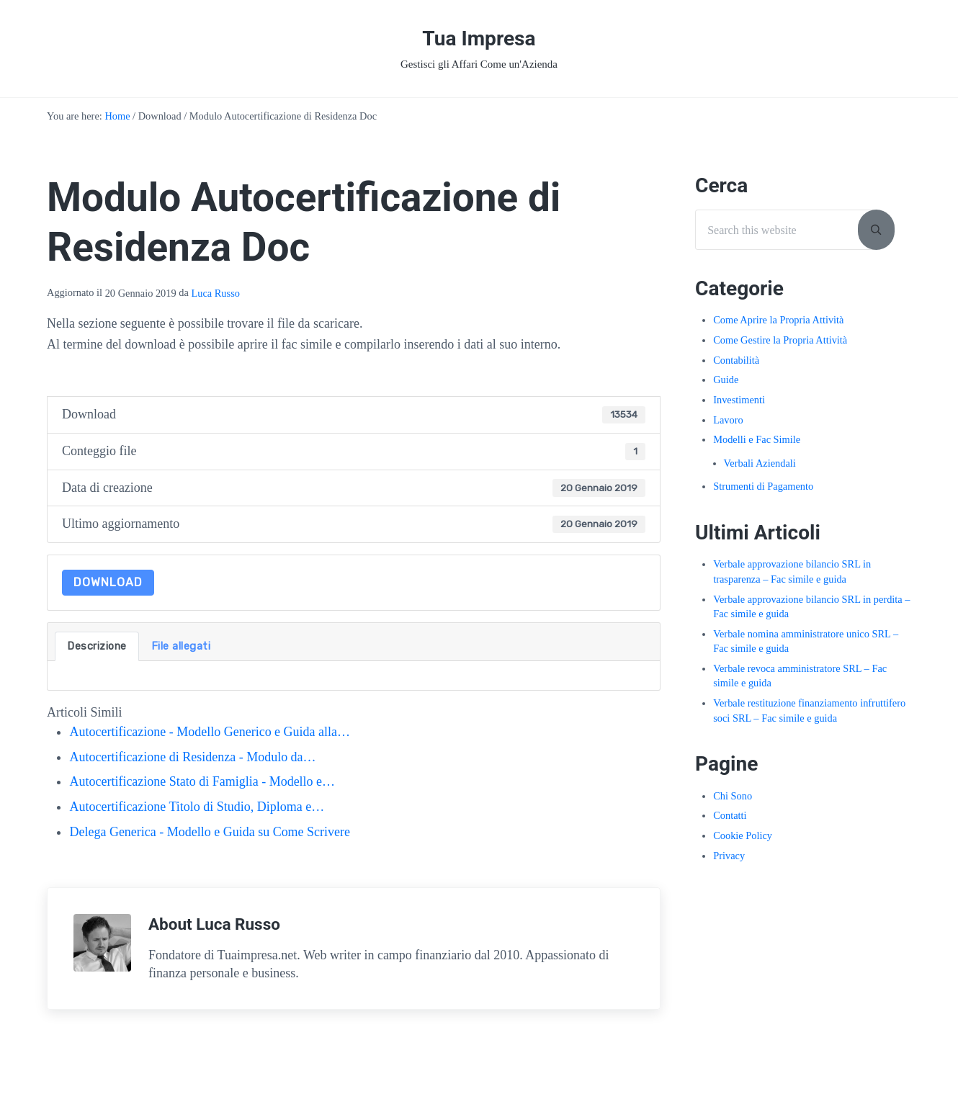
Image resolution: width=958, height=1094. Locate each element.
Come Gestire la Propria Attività (780, 340)
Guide (725, 379)
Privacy (729, 855)
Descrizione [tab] (97, 646)
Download (108, 582)
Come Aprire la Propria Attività (778, 320)
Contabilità (736, 360)
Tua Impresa (478, 38)
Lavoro (728, 420)
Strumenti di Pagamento (763, 486)
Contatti (729, 815)
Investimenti (739, 399)
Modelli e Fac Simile (756, 439)
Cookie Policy (742, 835)
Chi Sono (732, 796)
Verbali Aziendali (760, 463)
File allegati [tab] (181, 646)
